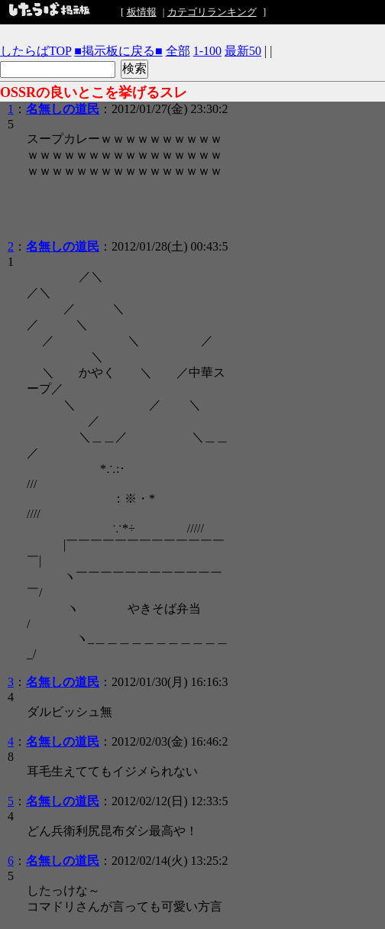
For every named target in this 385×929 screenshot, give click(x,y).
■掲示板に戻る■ (118, 50)
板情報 (142, 12)
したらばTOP (35, 50)
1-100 (207, 50)
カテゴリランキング (212, 12)
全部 (178, 50)
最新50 (243, 50)
